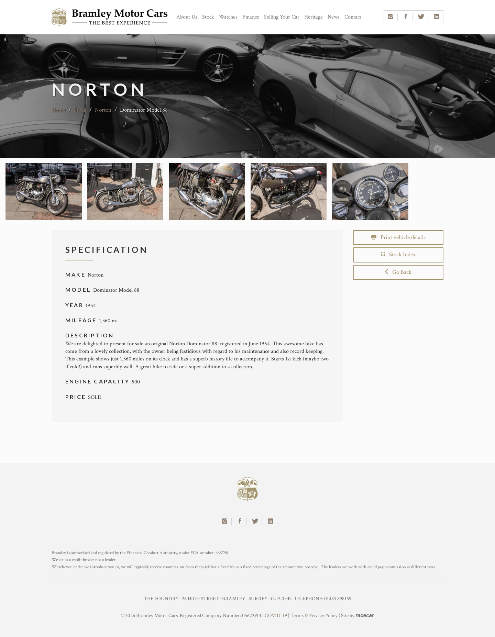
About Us (186, 17)
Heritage (313, 17)
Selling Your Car (281, 17)
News (334, 17)
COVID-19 (276, 615)
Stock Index (398, 254)
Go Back (398, 272)
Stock (208, 17)
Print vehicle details (398, 237)
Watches (228, 17)
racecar (364, 615)
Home (58, 110)
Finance (250, 17)
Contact (352, 17)
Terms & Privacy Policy (314, 615)
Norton (104, 110)
